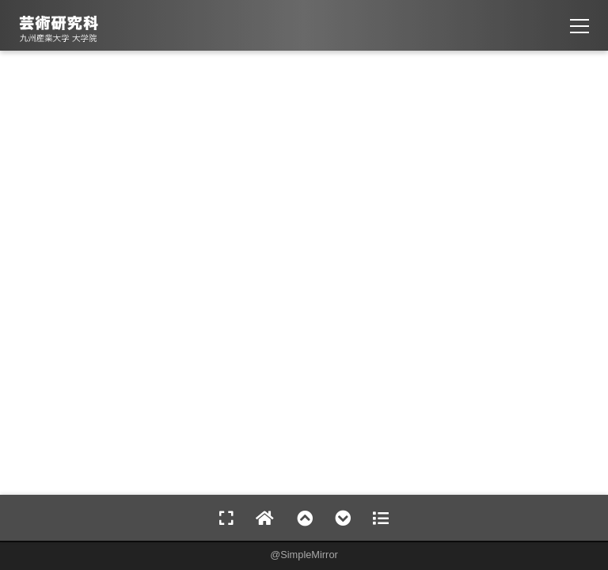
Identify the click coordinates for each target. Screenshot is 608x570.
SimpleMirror (309, 554)
